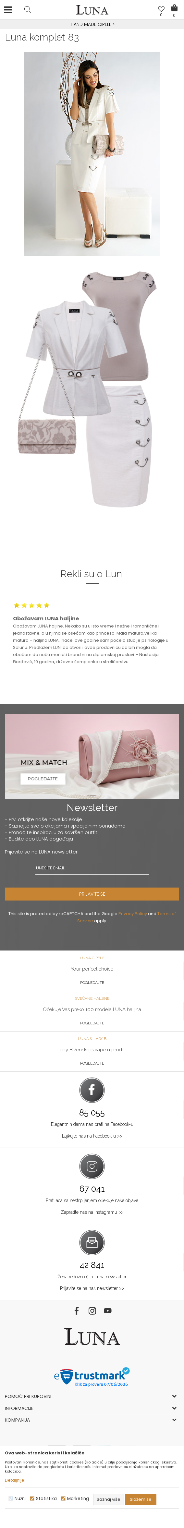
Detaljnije (14, 1480)
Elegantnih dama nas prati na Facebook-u (92, 1124)
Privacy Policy (132, 914)
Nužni (20, 1498)
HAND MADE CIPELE (92, 24)
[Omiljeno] (161, 10)
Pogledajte (92, 982)
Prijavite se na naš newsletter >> (92, 1288)
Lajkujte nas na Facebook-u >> (92, 1136)
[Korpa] (174, 3)
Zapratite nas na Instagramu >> (92, 1212)
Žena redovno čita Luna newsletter (92, 1276)
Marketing (78, 1498)
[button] (27, 9)
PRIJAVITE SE (92, 894)
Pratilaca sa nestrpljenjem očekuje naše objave (92, 1200)
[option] (92, 24)
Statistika (46, 1498)
